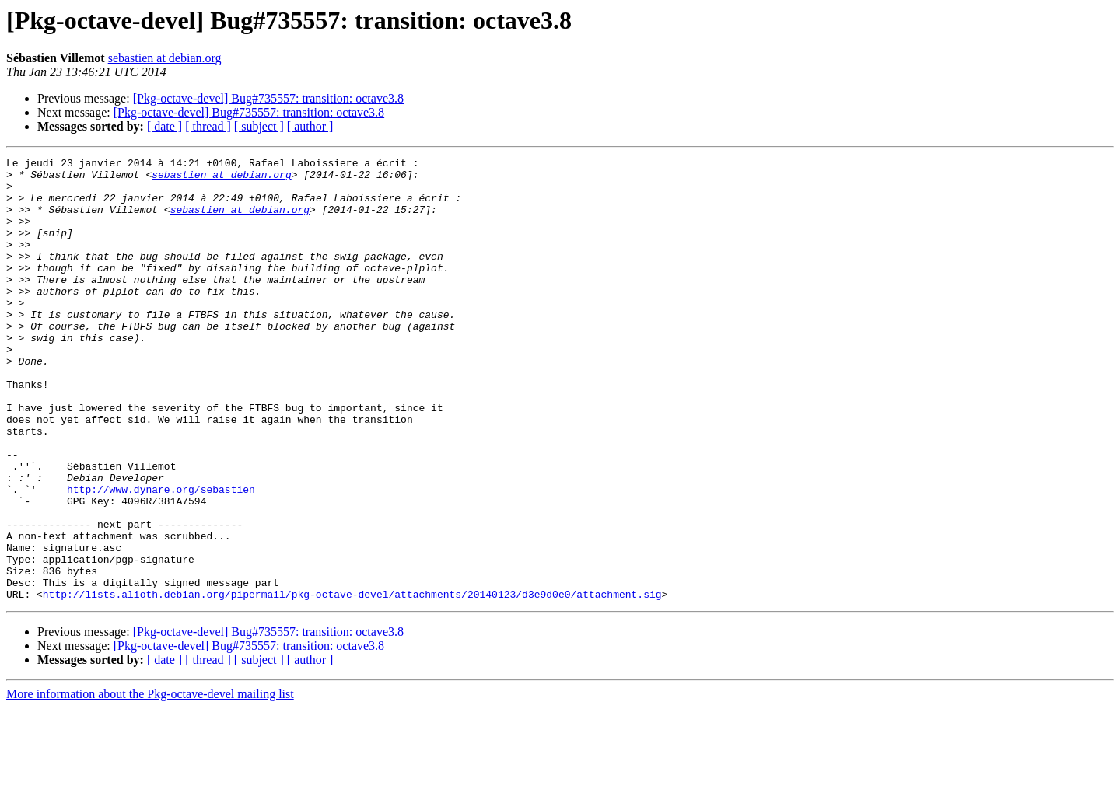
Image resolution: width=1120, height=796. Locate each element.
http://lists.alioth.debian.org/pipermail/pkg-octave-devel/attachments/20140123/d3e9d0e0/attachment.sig (352, 683)
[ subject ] (259, 126)
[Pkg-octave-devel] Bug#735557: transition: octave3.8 (268, 98)
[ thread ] (208, 126)
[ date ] (164, 126)
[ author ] (310, 126)
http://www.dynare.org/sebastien (161, 557)
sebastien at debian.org (165, 58)
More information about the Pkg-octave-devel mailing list (150, 782)
